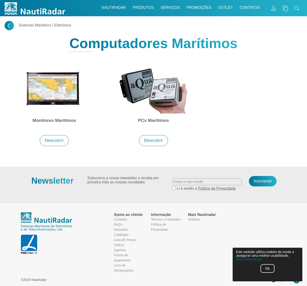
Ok (267, 268)
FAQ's (118, 224)
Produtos (143, 8)
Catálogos (121, 235)
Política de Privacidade (217, 188)
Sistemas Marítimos (35, 25)
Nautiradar (114, 8)
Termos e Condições (166, 219)
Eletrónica (62, 25)
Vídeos (119, 245)
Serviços (170, 8)
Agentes (120, 250)
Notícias (194, 219)
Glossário (121, 229)
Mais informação (248, 259)
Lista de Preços (125, 240)
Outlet (225, 8)
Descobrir (54, 140)
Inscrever (263, 181)
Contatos (250, 8)
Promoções (199, 8)
